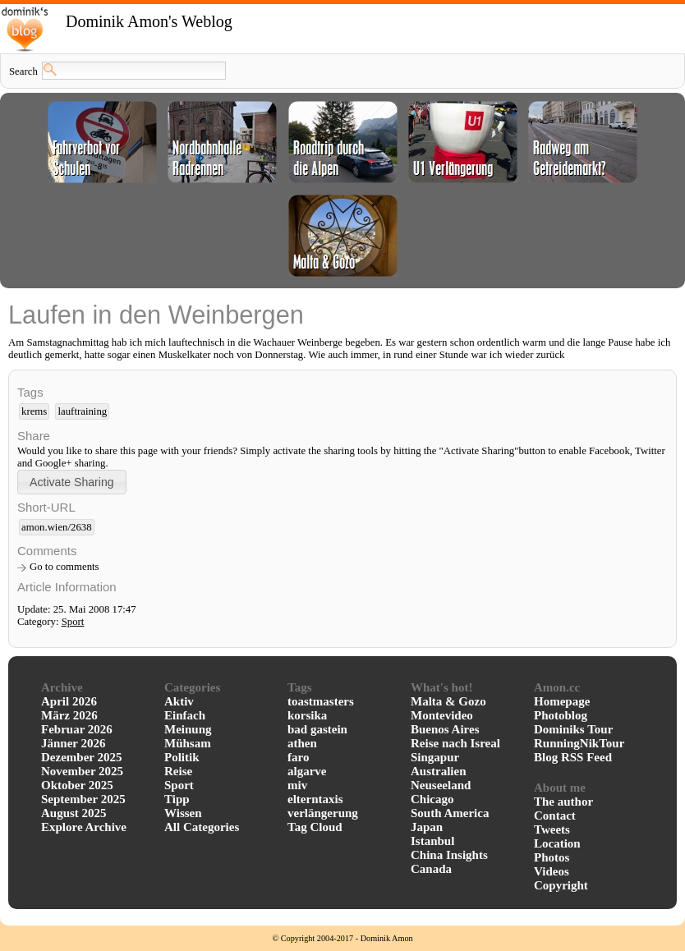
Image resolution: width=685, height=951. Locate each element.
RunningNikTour (579, 743)
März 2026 (69, 715)
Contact (555, 815)
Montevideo (442, 715)
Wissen (183, 813)
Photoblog (560, 715)
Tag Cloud (314, 827)
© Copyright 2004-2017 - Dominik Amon (342, 938)
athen (302, 743)
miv (297, 785)
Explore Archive (83, 827)
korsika (307, 715)
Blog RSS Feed (573, 757)
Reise (178, 771)
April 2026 (69, 701)
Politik (182, 757)
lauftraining (82, 411)
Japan (427, 827)
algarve (306, 771)
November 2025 (82, 771)
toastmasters (320, 701)
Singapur (435, 757)
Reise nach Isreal (455, 743)
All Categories (201, 827)
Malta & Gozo (448, 701)
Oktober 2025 (77, 785)
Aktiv (179, 701)
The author (563, 801)
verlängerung (322, 813)
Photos (551, 857)
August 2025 (74, 813)
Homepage (562, 701)
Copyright (561, 885)
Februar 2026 (77, 729)
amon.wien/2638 (56, 527)
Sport (73, 621)
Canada (431, 868)
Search (23, 71)
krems (34, 411)
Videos (551, 871)
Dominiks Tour (573, 729)
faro (298, 757)
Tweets (552, 829)
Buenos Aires (445, 729)
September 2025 (83, 799)
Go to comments (64, 566)
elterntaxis (314, 799)
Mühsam (187, 743)
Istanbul (432, 841)
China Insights (449, 854)
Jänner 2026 (73, 743)
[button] (71, 482)
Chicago (432, 799)
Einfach (184, 715)
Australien (439, 771)
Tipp (177, 799)
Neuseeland (441, 785)
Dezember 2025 (81, 757)
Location (557, 843)
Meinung (188, 729)
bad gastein (317, 729)
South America (450, 813)
